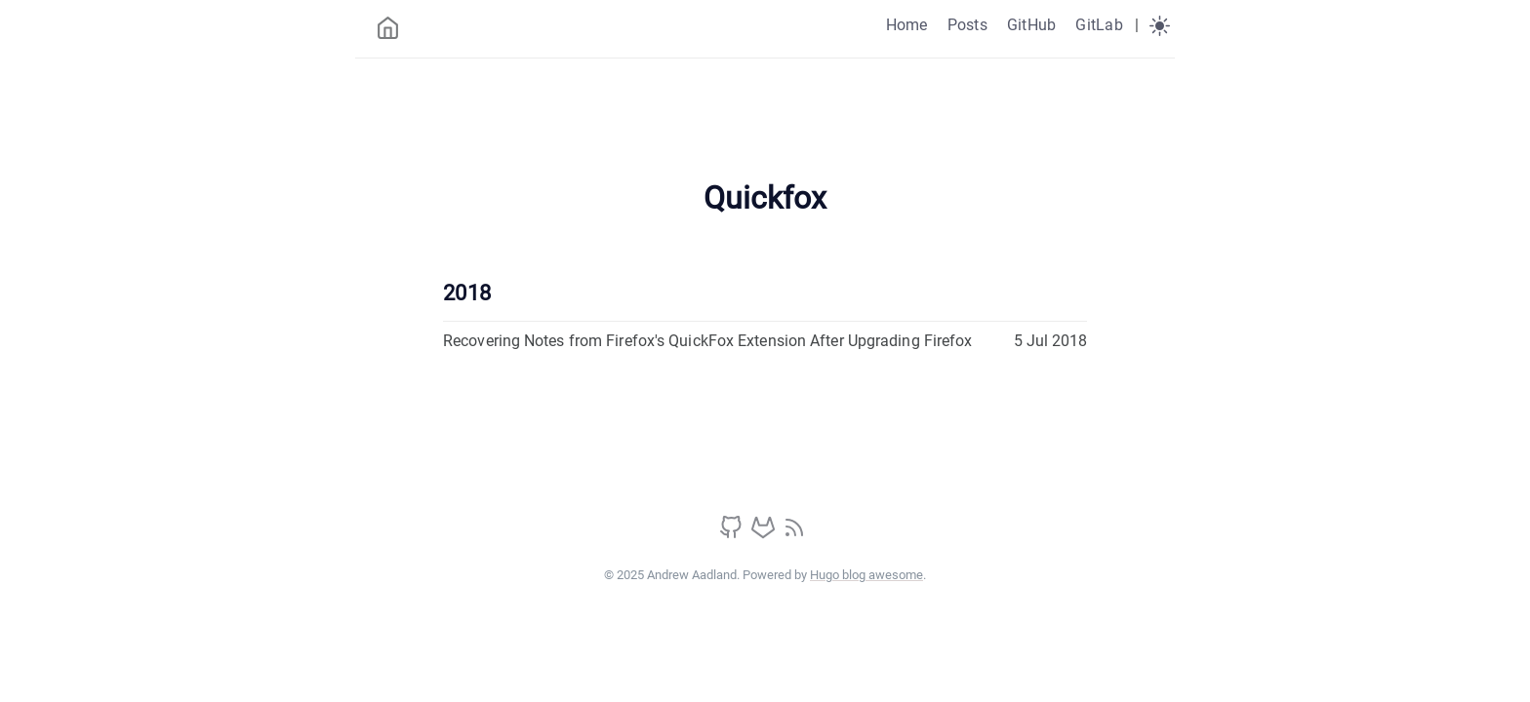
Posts (967, 25)
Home (907, 25)
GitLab (1098, 25)
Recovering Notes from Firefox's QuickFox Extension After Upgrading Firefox (707, 341)
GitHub (1031, 25)
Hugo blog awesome (866, 574)
